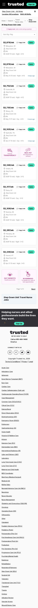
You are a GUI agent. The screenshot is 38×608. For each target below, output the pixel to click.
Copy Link (20, 42)
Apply (31, 42)
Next (33, 289)
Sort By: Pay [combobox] (8, 34)
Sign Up (31, 4)
